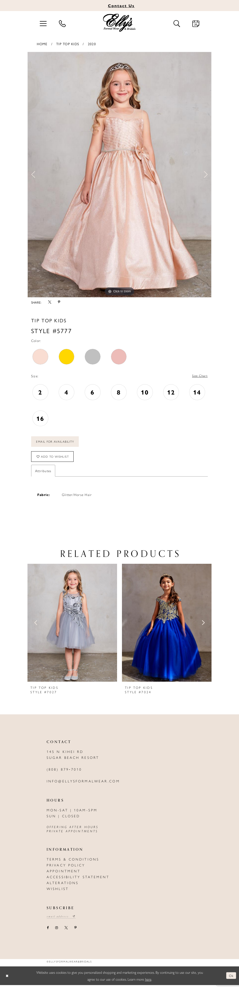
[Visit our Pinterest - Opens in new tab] (75, 932)
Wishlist (58, 892)
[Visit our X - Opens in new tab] (66, 932)
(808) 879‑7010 (64, 772)
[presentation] (72, 626)
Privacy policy (66, 868)
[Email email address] (63, 920)
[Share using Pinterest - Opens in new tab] (59, 302)
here (148, 983)
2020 (92, 43)
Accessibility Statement (78, 880)
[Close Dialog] (7, 979)
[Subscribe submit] (77, 920)
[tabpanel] (119, 174)
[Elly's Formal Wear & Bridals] (119, 23)
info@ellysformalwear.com (83, 784)
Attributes (43, 474)
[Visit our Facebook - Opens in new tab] (48, 932)
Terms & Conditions (73, 862)
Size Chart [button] (199, 376)
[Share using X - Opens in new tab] (49, 302)
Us (121, 5)
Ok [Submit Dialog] (231, 979)
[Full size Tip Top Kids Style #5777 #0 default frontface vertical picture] (119, 174)
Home (42, 43)
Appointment (63, 874)
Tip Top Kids (67, 43)
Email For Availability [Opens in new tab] (57, 443)
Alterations (63, 886)
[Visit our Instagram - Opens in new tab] (56, 932)
